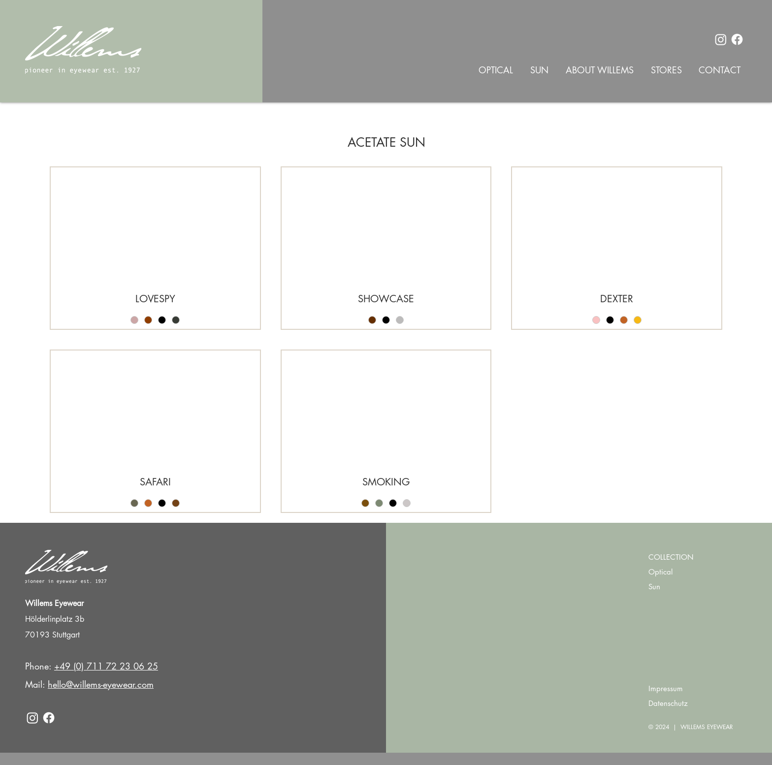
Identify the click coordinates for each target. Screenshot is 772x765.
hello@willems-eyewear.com (101, 684)
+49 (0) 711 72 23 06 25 (106, 666)
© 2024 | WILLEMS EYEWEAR (690, 727)
